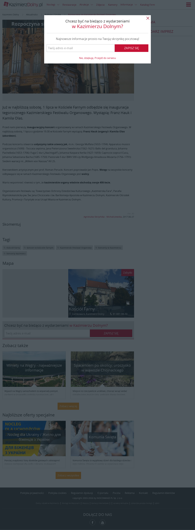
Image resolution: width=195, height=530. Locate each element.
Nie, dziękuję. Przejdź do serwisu (97, 58)
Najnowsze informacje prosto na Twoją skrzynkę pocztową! (97, 39)
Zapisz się (131, 48)
